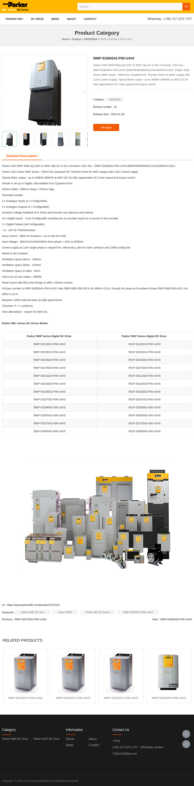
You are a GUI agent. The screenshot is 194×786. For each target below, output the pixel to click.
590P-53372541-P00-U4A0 (30, 619)
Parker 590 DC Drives (98, 612)
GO (186, 6)
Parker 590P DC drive (33, 612)
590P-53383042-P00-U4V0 (176, 619)
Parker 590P (65, 612)
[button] (85, 92)
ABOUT (71, 18)
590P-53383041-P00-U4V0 (138, 612)
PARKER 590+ (14, 18)
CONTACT (90, 18)
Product (76, 39)
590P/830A (90, 39)
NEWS (55, 18)
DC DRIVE (37, 18)
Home (66, 39)
